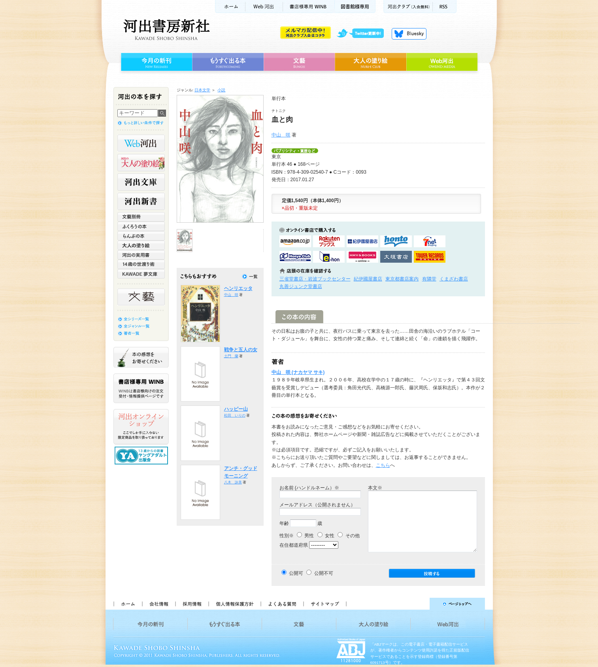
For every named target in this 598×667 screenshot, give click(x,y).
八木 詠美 (233, 482)
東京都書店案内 (402, 279)
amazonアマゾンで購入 (295, 241)
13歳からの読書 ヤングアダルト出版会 (142, 455)
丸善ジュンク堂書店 (300, 286)
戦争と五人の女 (240, 349)
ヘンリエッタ (238, 288)
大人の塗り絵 (370, 62)
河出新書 (141, 201)
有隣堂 (429, 279)
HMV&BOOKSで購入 (362, 257)
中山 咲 (281, 135)
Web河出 (264, 6)
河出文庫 (141, 182)
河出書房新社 (165, 30)
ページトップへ (419, 604)
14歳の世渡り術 (141, 264)
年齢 (284, 523)
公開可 (296, 573)
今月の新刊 (155, 62)
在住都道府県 (293, 545)
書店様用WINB (309, 6)
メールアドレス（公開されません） (317, 505)
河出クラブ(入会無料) (408, 6)
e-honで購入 (329, 257)
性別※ (286, 535)
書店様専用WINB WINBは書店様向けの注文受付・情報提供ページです (141, 388)
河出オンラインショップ (141, 427)
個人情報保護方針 (234, 604)
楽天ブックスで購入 (329, 241)
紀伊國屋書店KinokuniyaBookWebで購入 (362, 241)
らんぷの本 (141, 236)
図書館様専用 (355, 6)
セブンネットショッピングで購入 (429, 241)
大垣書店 (396, 257)
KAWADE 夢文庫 (141, 274)
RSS (445, 6)
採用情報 (191, 604)
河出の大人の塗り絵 (141, 162)
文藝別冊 (141, 217)
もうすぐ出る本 (228, 62)
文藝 (299, 62)
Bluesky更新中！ (409, 33)
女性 (325, 535)
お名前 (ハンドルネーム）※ (309, 488)
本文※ (375, 488)
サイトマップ (325, 604)
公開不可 (323, 573)
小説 (221, 90)
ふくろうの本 (141, 226)
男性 (305, 535)
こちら (383, 465)
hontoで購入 (396, 241)
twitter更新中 (363, 33)
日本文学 (202, 90)
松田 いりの (234, 415)
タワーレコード (429, 257)
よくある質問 (281, 604)
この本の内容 (299, 316)
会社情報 (158, 604)
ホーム (230, 6)
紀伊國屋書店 (368, 279)
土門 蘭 (231, 356)
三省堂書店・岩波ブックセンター (315, 279)
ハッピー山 (236, 409)
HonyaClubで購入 (295, 257)
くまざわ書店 (454, 279)
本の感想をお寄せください (141, 357)
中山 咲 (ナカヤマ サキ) (298, 372)
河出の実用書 (141, 255)
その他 (348, 535)
